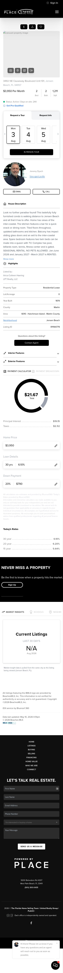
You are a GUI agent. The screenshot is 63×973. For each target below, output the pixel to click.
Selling (31, 753)
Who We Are (31, 765)
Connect (31, 769)
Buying (31, 750)
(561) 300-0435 (31, 887)
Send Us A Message (32, 846)
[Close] (57, 943)
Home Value (31, 761)
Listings (31, 746)
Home (31, 742)
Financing (31, 757)
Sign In (52, 2)
